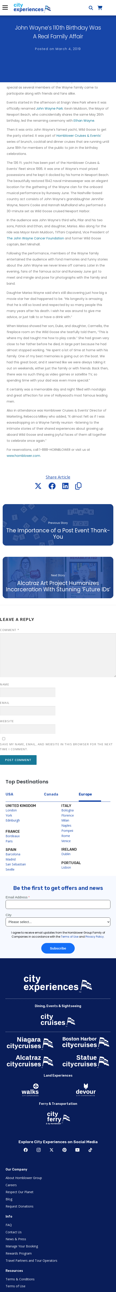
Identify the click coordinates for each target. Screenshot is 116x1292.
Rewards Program (19, 1253)
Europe (85, 794)
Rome (65, 836)
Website (7, 721)
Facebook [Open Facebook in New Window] (26, 1150)
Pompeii (67, 830)
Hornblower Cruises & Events (78, 135)
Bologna (67, 810)
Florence (67, 815)
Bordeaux (13, 836)
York (9, 815)
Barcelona (13, 854)
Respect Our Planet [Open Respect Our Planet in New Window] (19, 1192)
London (11, 810)
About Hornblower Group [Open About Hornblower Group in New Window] (24, 1178)
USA (9, 794)
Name (4, 684)
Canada (51, 794)
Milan (65, 820)
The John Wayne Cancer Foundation (35, 238)
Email (5, 703)
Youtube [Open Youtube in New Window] (77, 1150)
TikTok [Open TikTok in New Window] (90, 1150)
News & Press (16, 1239)
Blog (9, 1199)
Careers (11, 1185)
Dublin (65, 854)
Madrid (11, 859)
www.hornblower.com (23, 455)
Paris (9, 841)
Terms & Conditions (20, 1279)
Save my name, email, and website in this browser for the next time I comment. (56, 746)
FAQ (9, 1225)
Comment (9, 630)
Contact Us (14, 1232)
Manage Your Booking (22, 1246)
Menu (4, 7)
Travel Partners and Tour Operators (31, 1260)
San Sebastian (16, 864)
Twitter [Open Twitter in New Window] (52, 1150)
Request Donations (19, 1206)
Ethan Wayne (84, 120)
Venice (66, 841)
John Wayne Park (49, 108)
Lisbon (66, 867)
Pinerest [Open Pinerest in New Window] (64, 1150)
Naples (66, 825)
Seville (10, 869)
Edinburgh (13, 820)
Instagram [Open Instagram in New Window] (39, 1150)
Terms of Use (15, 1286)
